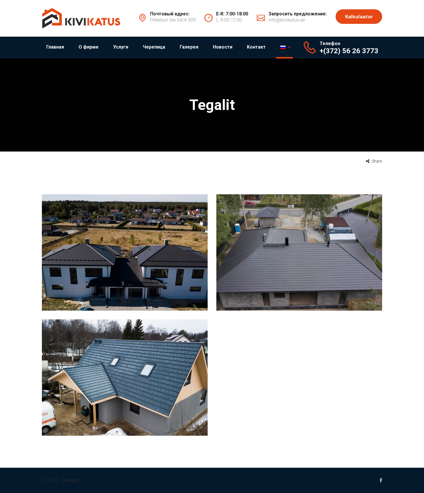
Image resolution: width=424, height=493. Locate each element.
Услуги (120, 47)
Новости (222, 47)
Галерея (189, 47)
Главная (55, 47)
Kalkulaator (359, 16)
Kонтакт (256, 47)
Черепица (154, 47)
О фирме (89, 47)
